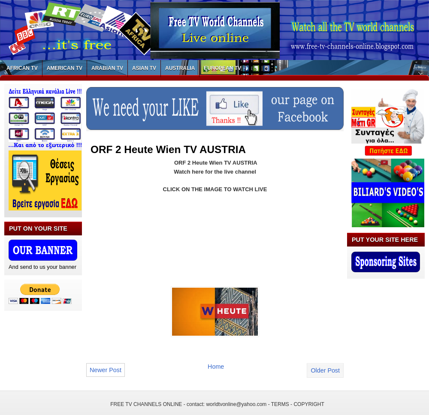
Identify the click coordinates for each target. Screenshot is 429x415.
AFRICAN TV (22, 68)
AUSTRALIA (180, 68)
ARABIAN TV (107, 68)
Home (216, 366)
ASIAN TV (144, 68)
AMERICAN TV (64, 68)
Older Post (325, 370)
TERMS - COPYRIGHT (297, 404)
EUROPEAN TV (222, 68)
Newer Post (105, 370)
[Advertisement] (126, 230)
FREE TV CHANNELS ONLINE (146, 404)
